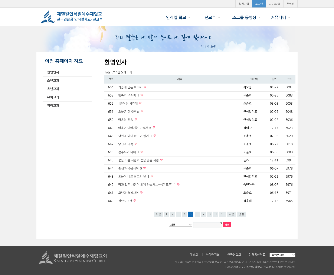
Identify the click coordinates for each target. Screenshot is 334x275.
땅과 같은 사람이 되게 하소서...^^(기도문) (147, 184)
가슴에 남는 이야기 (130, 87)
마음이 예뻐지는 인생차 (135, 127)
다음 (231, 214)
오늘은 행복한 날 (129, 111)
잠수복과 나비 (129, 152)
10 (223, 214)
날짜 (274, 79)
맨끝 (241, 214)
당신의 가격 (126, 144)
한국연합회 (234, 254)
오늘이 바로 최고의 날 (134, 176)
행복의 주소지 (129, 95)
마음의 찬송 (126, 119)
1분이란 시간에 (128, 103)
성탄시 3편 (125, 200)
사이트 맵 (274, 4)
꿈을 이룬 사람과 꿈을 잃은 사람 (139, 160)
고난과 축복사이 (129, 192)
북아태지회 (213, 254)
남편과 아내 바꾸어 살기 (135, 136)
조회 (289, 79)
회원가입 (244, 4)
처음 (158, 214)
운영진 (290, 4)
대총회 (194, 254)
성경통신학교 (257, 254)
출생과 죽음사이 (130, 168)
